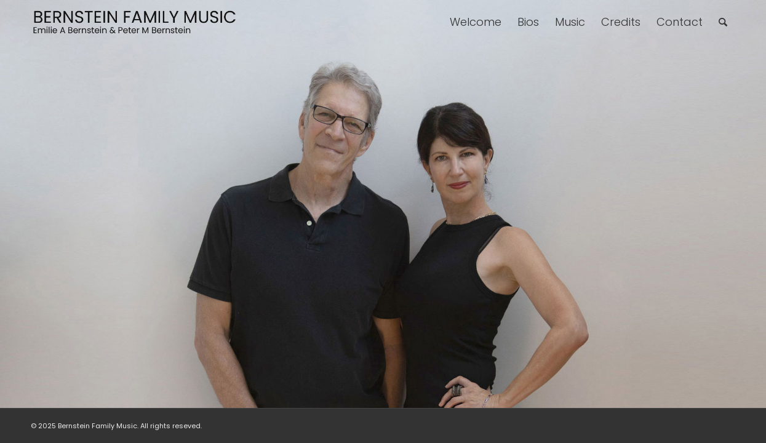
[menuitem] (475, 22)
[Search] (723, 22)
